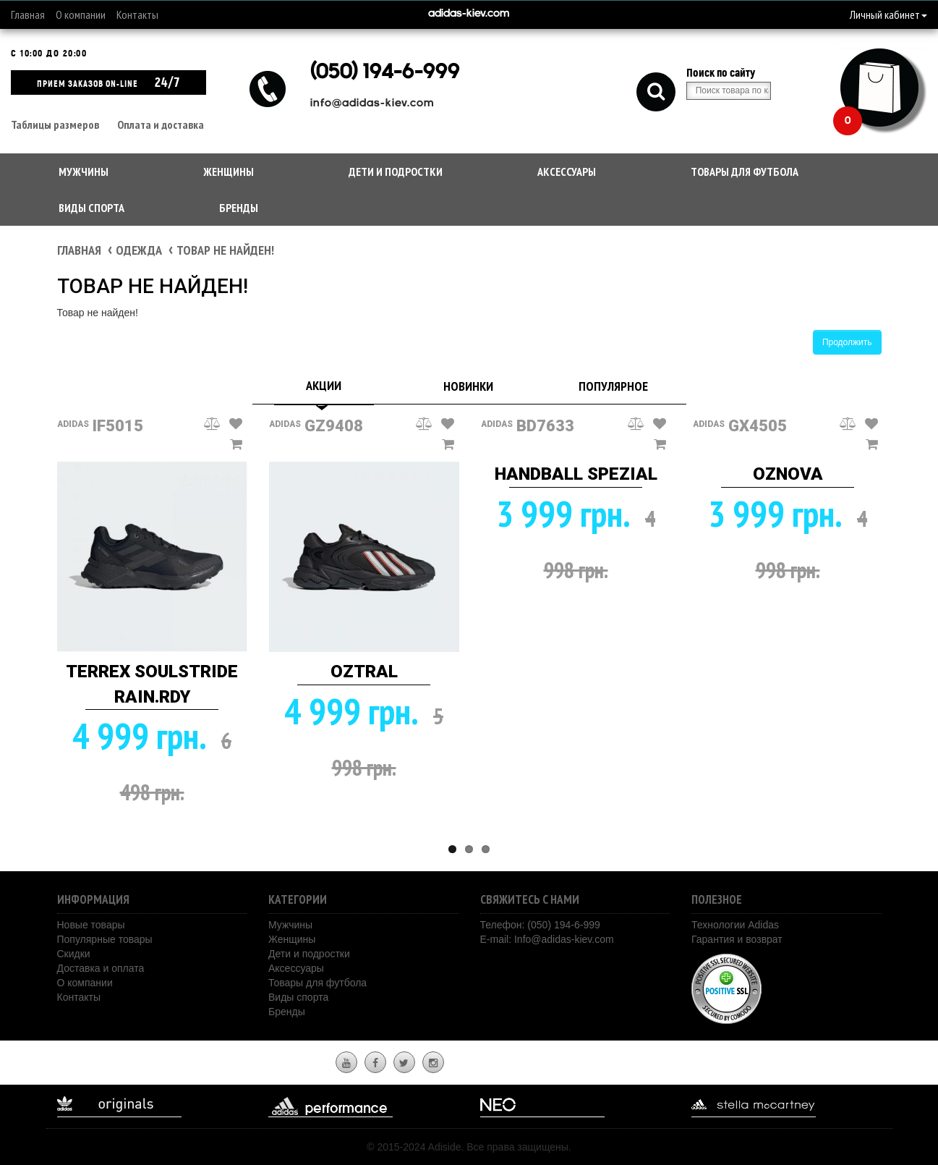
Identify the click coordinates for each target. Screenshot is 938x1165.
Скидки (73, 953)
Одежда (139, 250)
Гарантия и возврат (737, 939)
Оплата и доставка (160, 124)
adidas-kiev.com (468, 14)
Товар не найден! (225, 250)
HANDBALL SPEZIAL (576, 474)
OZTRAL (364, 671)
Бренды (238, 207)
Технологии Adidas (735, 925)
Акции (323, 385)
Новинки (468, 386)
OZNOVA (788, 474)
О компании (81, 14)
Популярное (613, 386)
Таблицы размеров (55, 124)
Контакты (137, 14)
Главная (28, 14)
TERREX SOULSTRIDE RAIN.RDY (152, 683)
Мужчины (83, 171)
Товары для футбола (744, 171)
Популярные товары (105, 939)
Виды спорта (91, 207)
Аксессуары (566, 171)
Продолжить (847, 342)
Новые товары (91, 925)
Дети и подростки (396, 171)
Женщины (228, 171)
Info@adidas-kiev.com (564, 939)
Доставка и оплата (101, 968)
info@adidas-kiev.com (372, 103)
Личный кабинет (888, 14)
